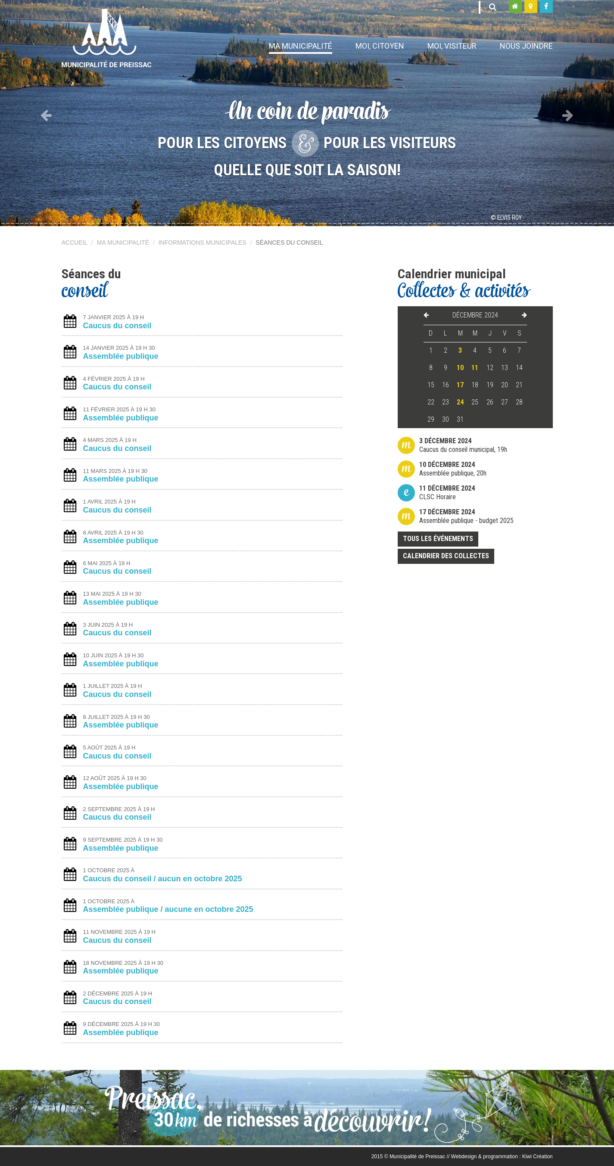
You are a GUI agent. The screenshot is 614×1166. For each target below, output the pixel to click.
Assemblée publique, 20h (452, 468)
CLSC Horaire (447, 492)
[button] (46, 113)
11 (474, 368)
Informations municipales (202, 242)
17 (460, 385)
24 (460, 402)
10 (460, 368)
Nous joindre (526, 45)
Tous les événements (438, 539)
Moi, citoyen (379, 45)
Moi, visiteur (452, 45)
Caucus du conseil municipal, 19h (463, 445)
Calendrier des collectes (446, 556)
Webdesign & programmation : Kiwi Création (502, 1157)
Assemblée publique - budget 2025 (466, 516)
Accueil (75, 242)
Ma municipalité (300, 45)
